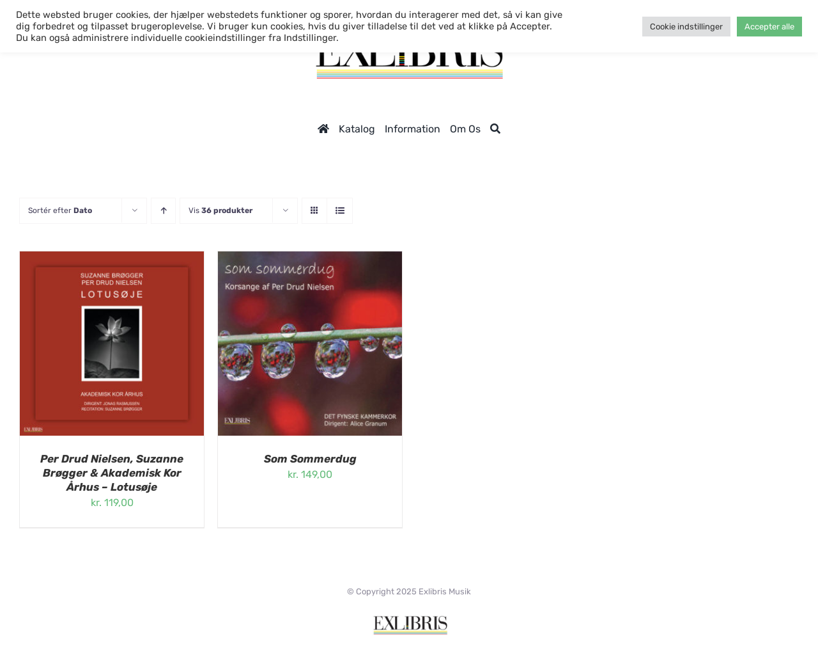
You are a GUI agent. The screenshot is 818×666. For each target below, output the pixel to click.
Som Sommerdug (310, 458)
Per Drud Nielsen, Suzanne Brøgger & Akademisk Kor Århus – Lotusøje (111, 472)
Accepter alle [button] (769, 26)
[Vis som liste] (339, 210)
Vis (220, 210)
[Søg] (495, 129)
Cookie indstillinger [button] (686, 26)
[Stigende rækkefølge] (163, 211)
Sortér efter (60, 210)
